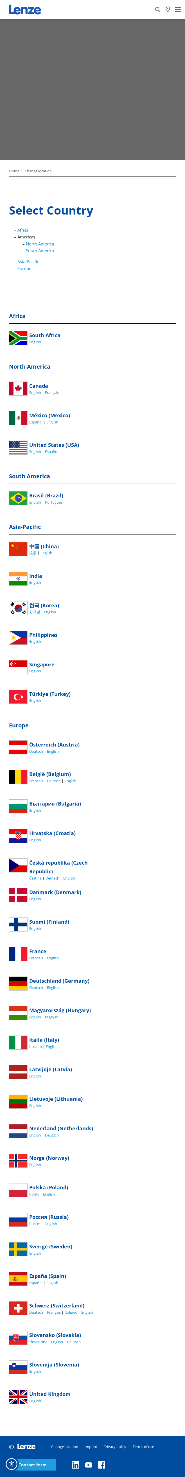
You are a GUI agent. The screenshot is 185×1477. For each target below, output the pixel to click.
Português (53, 502)
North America (40, 244)
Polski (34, 1194)
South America (40, 250)
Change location (64, 1446)
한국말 (35, 611)
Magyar (51, 1017)
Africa (22, 230)
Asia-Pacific (28, 261)
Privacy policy (114, 1446)
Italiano (36, 1046)
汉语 (33, 552)
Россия (35, 1223)
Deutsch (36, 751)
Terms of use (143, 1446)
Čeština (35, 878)
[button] (11, 1464)
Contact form (32, 1464)
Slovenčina (38, 1341)
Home (14, 170)
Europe (24, 268)
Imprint (91, 1446)
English (35, 341)
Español (36, 422)
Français (52, 392)
